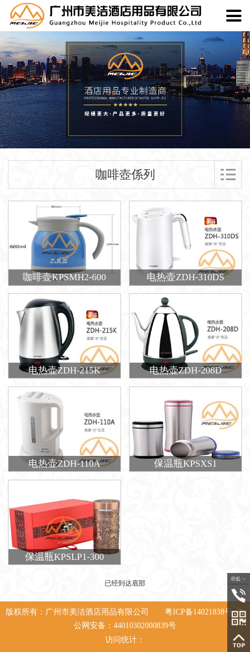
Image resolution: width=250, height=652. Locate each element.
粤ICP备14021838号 (198, 612)
